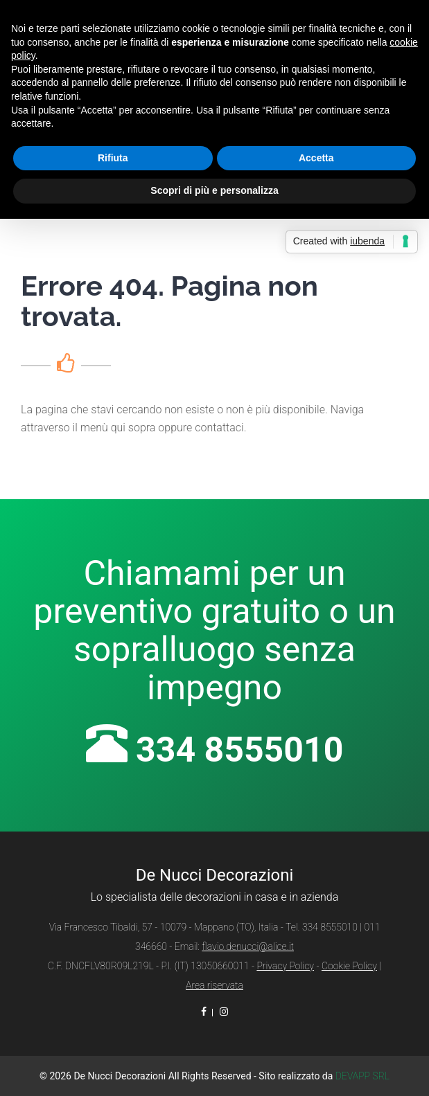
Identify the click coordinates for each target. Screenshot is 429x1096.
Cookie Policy (349, 965)
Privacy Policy (285, 965)
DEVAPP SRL (362, 1075)
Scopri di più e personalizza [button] (214, 190)
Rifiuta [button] (113, 157)
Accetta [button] (316, 157)
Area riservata (214, 985)
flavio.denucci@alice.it (248, 946)
